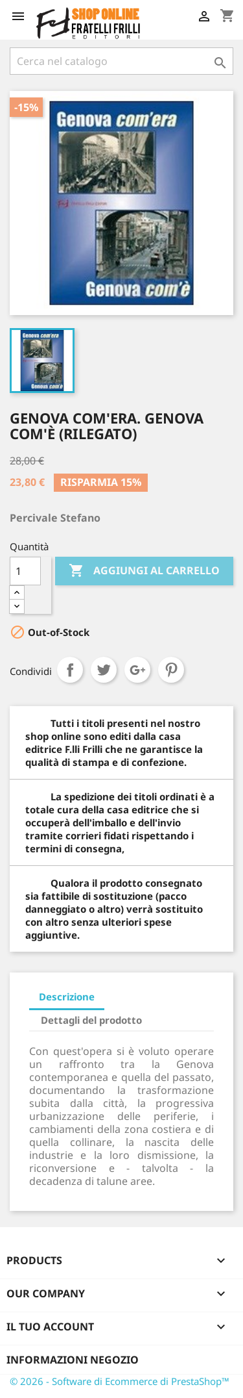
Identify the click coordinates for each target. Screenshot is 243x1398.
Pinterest (171, 670)
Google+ (137, 670)
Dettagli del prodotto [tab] (91, 1019)
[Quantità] (25, 571)
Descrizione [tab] (67, 996)
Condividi (70, 670)
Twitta (104, 670)
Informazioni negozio (72, 1360)
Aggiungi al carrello (144, 571)
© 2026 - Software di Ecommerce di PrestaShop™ (119, 1381)
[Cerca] (121, 61)
